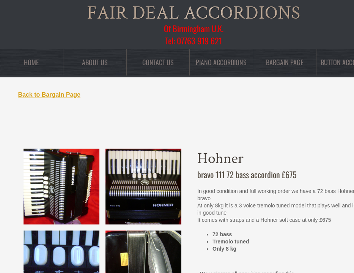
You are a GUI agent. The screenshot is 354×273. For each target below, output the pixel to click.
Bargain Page (284, 62)
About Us (95, 62)
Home (31, 62)
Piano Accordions (221, 62)
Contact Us (158, 62)
